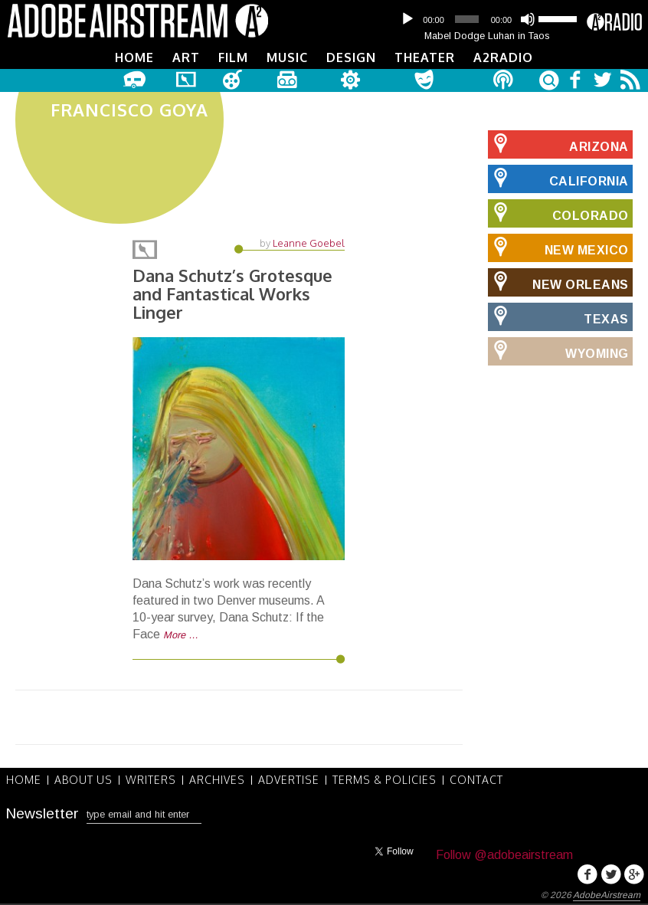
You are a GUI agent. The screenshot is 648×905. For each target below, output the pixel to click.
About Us (83, 780)
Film (233, 57)
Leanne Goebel (309, 243)
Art (186, 57)
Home (134, 57)
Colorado (558, 213)
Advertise (288, 780)
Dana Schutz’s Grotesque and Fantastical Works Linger (232, 293)
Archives (217, 780)
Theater (424, 57)
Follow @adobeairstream (504, 854)
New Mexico (558, 247)
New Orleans (558, 282)
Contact (476, 780)
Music (287, 57)
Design (351, 57)
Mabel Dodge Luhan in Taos (487, 35)
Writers (151, 780)
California (558, 179)
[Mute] (527, 19)
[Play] (407, 19)
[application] (487, 19)
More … (180, 635)
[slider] (466, 19)
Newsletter (42, 813)
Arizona (558, 144)
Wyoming (558, 351)
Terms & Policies (384, 780)
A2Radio (503, 57)
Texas (558, 316)
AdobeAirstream (606, 895)
